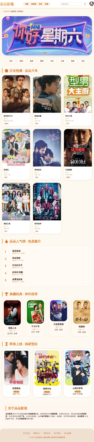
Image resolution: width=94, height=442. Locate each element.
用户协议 (57, 433)
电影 (27, 4)
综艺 (40, 4)
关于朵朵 (26, 433)
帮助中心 (36, 433)
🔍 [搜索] (85, 4)
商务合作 (47, 433)
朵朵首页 (6, 11)
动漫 (46, 4)
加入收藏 (67, 433)
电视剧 (33, 4)
